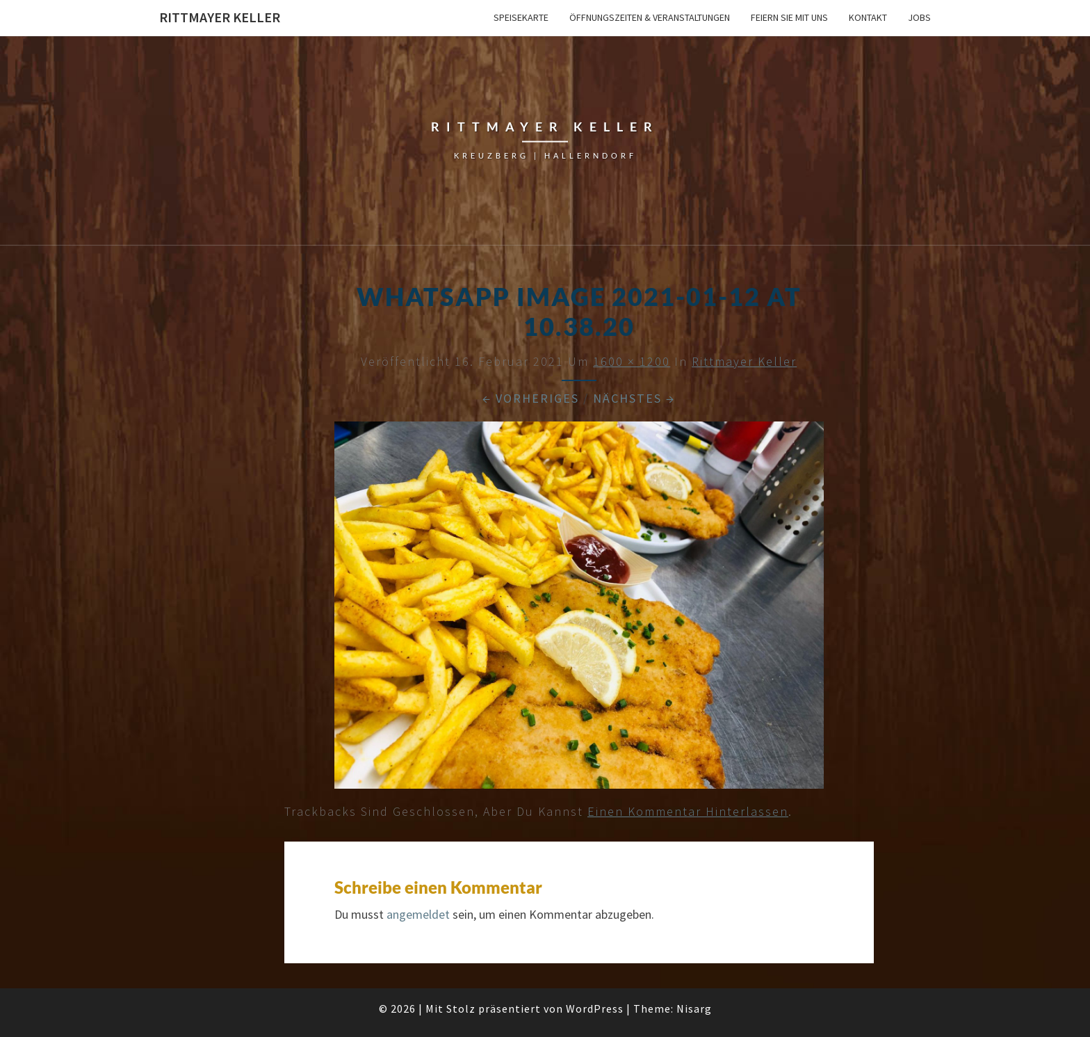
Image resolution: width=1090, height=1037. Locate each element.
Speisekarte (521, 17)
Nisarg (694, 1008)
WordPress (595, 1008)
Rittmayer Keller (219, 17)
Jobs (919, 17)
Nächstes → (634, 398)
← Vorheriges (530, 398)
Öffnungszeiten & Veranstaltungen (649, 17)
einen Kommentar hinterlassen (687, 811)
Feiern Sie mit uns (789, 17)
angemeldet (418, 914)
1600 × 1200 (631, 361)
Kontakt (868, 17)
